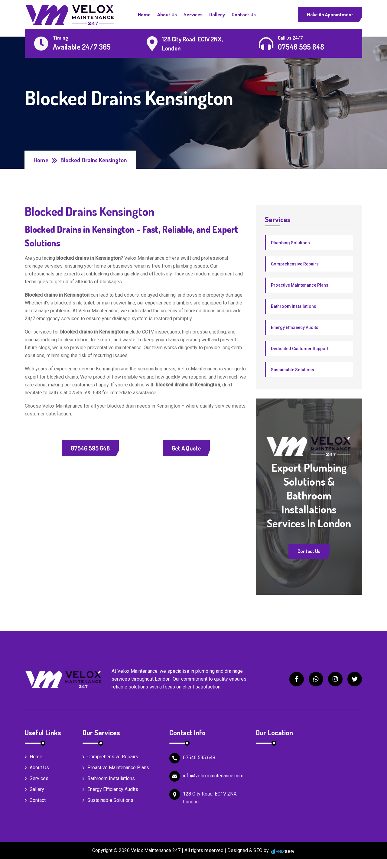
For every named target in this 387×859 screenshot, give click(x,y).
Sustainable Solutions (292, 369)
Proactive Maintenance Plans (299, 285)
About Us (167, 14)
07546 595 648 (90, 448)
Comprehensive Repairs (295, 264)
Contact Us (244, 14)
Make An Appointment (330, 14)
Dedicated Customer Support (299, 348)
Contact (35, 800)
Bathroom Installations (293, 306)
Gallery (217, 14)
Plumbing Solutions (290, 242)
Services (193, 14)
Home (144, 14)
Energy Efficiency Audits (294, 327)
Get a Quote (186, 448)
